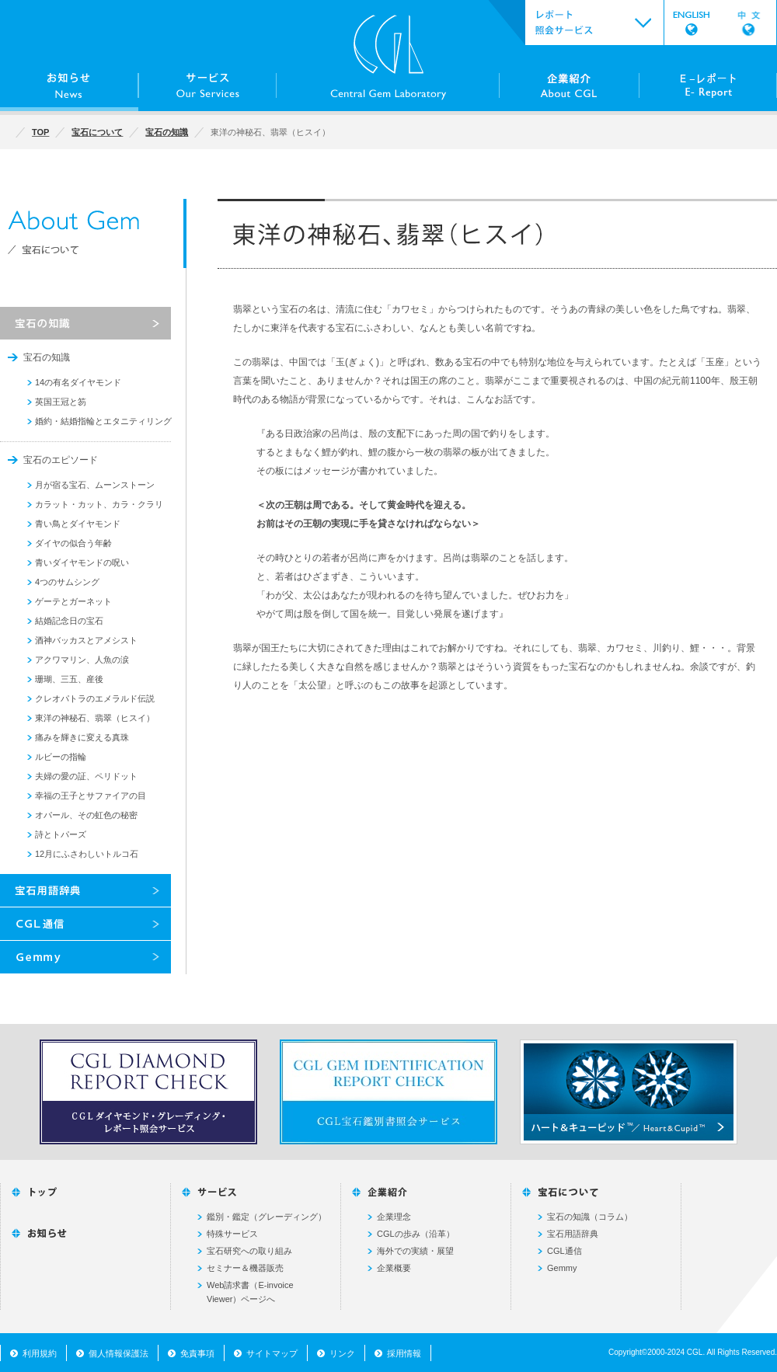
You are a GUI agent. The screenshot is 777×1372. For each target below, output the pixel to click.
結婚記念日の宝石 (69, 620)
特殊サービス (232, 1233)
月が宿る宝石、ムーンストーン (95, 484)
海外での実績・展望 (415, 1250)
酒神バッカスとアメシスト (86, 640)
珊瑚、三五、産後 (69, 679)
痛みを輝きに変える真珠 (82, 737)
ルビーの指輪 (60, 756)
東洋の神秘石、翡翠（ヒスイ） (95, 718)
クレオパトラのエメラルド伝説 (95, 698)
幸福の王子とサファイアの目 (90, 795)
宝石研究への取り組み (249, 1250)
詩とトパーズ (60, 834)
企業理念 (394, 1216)
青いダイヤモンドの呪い (82, 562)
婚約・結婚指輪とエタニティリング (103, 421)
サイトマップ (272, 1353)
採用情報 (404, 1353)
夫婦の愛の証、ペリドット (86, 776)
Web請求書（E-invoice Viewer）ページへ (250, 1292)
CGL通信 (564, 1250)
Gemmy (562, 1268)
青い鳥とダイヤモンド (77, 523)
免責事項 (197, 1353)
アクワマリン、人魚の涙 (82, 659)
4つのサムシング (67, 582)
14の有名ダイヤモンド (78, 382)
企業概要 (394, 1268)
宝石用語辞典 (572, 1233)
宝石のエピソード (60, 459)
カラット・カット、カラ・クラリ (99, 504)
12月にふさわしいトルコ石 (86, 853)
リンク (342, 1353)
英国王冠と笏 (60, 401)
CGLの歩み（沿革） (416, 1233)
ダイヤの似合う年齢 (73, 543)
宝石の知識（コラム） (589, 1216)
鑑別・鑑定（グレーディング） (266, 1216)
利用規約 (40, 1353)
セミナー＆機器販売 (245, 1268)
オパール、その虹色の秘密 (86, 815)
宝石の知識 (46, 357)
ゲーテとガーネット (73, 601)
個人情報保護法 (118, 1353)
